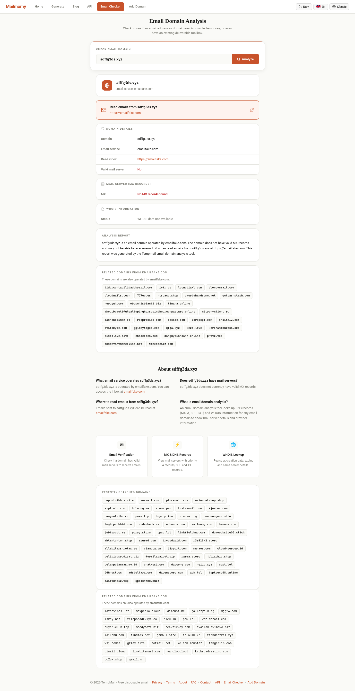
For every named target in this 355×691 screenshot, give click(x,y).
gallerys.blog (202, 611)
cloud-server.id (230, 548)
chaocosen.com (146, 335)
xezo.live (194, 327)
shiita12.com (229, 319)
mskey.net (113, 619)
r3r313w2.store (205, 540)
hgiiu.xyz (204, 564)
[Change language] (320, 7)
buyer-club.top (117, 627)
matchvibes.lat (117, 611)
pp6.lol (189, 619)
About (183, 682)
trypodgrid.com (174, 540)
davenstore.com (171, 572)
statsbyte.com (116, 327)
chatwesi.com (154, 564)
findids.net (140, 635)
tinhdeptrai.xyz (220, 635)
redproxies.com (149, 319)
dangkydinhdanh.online (182, 335)
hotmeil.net (161, 643)
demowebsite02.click (228, 532)
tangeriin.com (220, 643)
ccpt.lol (226, 564)
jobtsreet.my (115, 532)
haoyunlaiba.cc (117, 516)
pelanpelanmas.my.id (121, 564)
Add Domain (137, 6)
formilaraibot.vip (160, 556)
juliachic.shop (219, 556)
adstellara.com (140, 572)
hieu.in (170, 619)
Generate (58, 6)
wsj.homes (113, 643)
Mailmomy (16, 6)
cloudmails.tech (117, 295)
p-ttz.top (214, 335)
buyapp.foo (164, 516)
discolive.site (117, 335)
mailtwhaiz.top (117, 580)
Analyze (245, 59)
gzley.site (136, 643)
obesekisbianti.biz (145, 303)
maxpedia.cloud (148, 611)
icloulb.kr (191, 635)
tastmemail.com (190, 508)
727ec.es (144, 295)
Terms (170, 682)
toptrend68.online (223, 572)
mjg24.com (229, 611)
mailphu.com (114, 635)
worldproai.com (214, 619)
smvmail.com (149, 500)
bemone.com (227, 524)
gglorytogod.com (146, 327)
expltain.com (115, 508)
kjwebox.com (218, 508)
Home (39, 6)
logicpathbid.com (118, 524)
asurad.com (147, 540)
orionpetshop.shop (209, 500)
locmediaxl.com (190, 287)
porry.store (141, 532)
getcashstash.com (236, 295)
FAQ (193, 682)
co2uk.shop (113, 660)
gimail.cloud (115, 652)
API (89, 6)
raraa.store (191, 556)
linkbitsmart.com (146, 652)
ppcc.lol (164, 532)
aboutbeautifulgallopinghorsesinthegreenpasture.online (150, 311)
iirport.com (177, 548)
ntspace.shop (167, 295)
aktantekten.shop (118, 540)
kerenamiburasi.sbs (224, 327)
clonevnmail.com (221, 287)
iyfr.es (165, 287)
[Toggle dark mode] (304, 6)
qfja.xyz (173, 327)
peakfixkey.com (177, 627)
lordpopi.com (202, 319)
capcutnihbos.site (119, 500)
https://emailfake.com (153, 159)
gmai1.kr (136, 660)
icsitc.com (176, 319)
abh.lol (196, 572)
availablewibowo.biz (213, 627)
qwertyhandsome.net (200, 295)
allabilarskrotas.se (121, 548)
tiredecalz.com (161, 344)
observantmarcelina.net (123, 344)
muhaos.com (201, 548)
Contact (205, 682)
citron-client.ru (215, 311)
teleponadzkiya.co (142, 619)
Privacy (157, 682)
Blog (76, 6)
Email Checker (110, 6)
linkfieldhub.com (191, 532)
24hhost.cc (113, 572)
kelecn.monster (190, 643)
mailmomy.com (202, 524)
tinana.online (179, 303)
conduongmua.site (217, 516)
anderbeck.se (149, 524)
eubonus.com (175, 524)
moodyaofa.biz (147, 627)
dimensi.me (176, 611)
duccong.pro (180, 564)
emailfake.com (134, 391)
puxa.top (142, 516)
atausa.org (188, 516)
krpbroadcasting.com (211, 652)
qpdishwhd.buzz (147, 580)
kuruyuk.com (114, 303)
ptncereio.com (177, 500)
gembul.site (166, 635)
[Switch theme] (339, 6)
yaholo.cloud (177, 652)
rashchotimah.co (117, 319)
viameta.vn (152, 548)
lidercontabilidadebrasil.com (129, 287)
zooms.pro (163, 508)
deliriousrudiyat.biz (122, 556)
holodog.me (140, 508)
